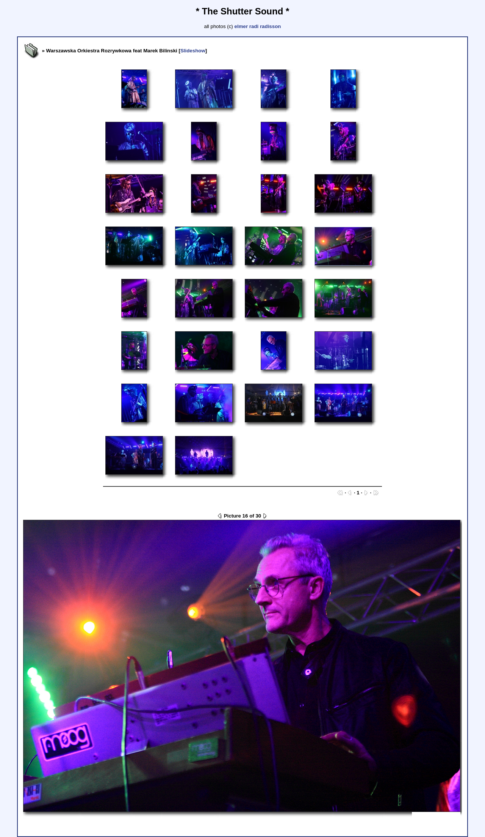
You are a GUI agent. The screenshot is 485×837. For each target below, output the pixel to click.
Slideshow (192, 50)
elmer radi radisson (258, 26)
